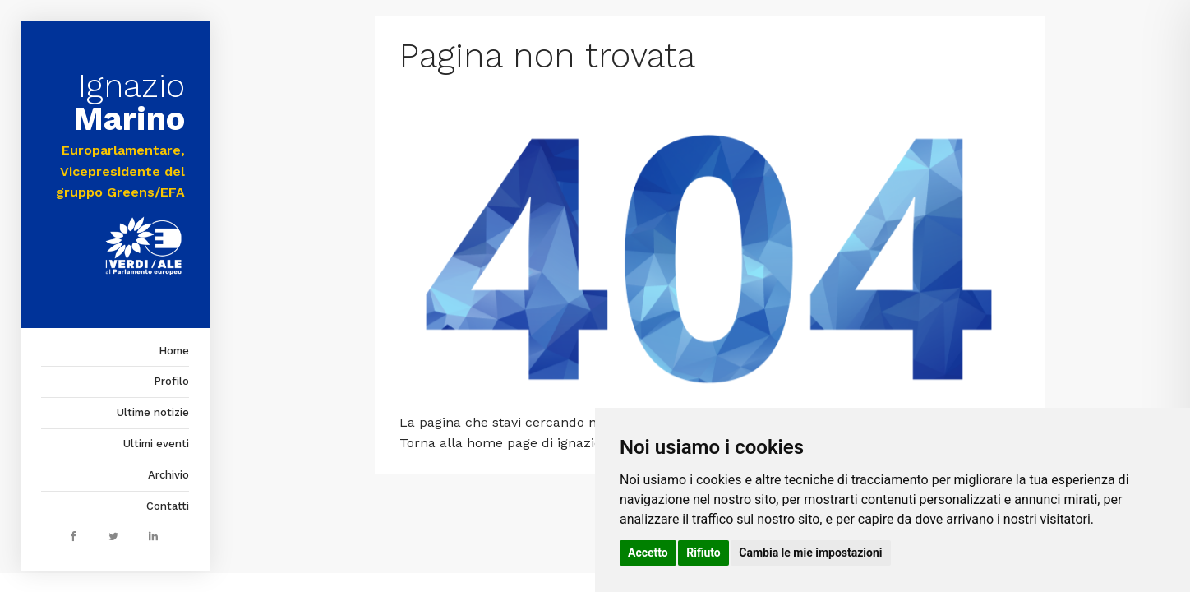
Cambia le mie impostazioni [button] (810, 552)
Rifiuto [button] (703, 552)
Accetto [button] (648, 552)
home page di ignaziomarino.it (562, 443)
